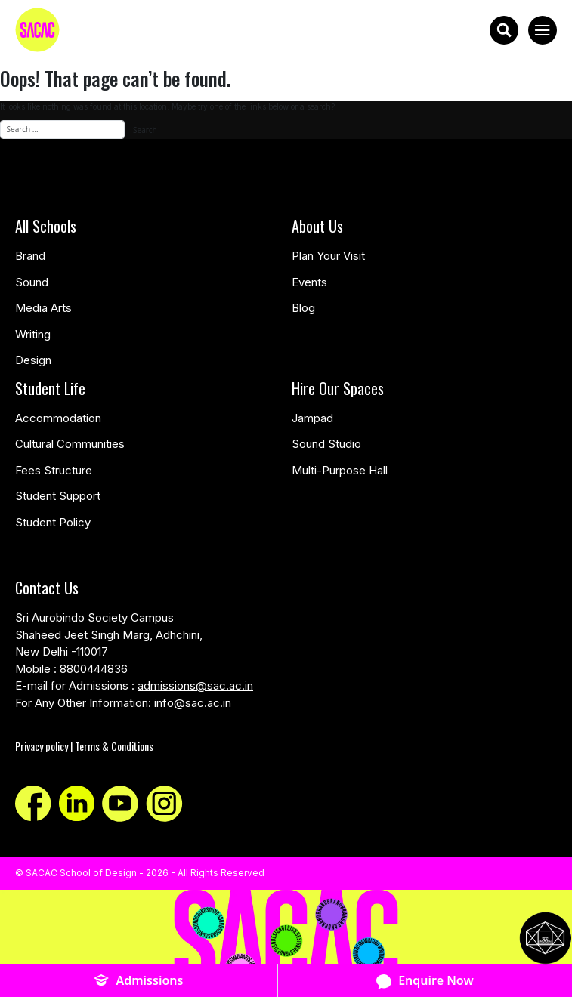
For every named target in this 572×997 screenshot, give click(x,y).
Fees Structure (53, 470)
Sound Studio (326, 444)
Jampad (312, 418)
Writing (33, 334)
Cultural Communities (70, 444)
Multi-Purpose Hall (340, 470)
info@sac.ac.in (192, 703)
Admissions (138, 980)
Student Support (57, 496)
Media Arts (43, 308)
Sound (31, 282)
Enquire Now (425, 980)
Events (309, 282)
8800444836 (94, 669)
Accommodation (58, 418)
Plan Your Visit (328, 255)
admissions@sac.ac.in (195, 685)
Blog (303, 308)
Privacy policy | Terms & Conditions (84, 746)
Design (33, 360)
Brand (30, 255)
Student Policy (53, 522)
